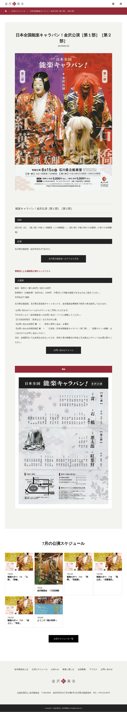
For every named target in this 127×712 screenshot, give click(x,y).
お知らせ (55, 669)
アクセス (93, 669)
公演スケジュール (40, 669)
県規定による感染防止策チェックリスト (33, 271)
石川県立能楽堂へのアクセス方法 (63, 259)
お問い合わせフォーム (63, 350)
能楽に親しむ (68, 669)
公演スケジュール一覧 (63, 639)
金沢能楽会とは (21, 669)
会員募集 (82, 669)
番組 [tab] (63, 369)
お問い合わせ (107, 669)
